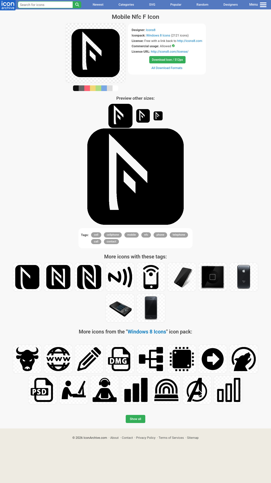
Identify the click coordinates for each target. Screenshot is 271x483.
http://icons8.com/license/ (170, 51)
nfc (146, 234)
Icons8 (150, 30)
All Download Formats (167, 68)
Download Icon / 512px (167, 60)
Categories (126, 4)
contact (111, 241)
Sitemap (193, 438)
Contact (127, 438)
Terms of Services (171, 438)
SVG (152, 4)
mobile (131, 234)
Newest (98, 4)
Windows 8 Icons (158, 35)
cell (96, 234)
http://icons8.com (189, 41)
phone (160, 234)
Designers (230, 4)
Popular (175, 4)
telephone (179, 234)
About (114, 438)
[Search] (77, 4)
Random (202, 4)
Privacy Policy (145, 438)
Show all (135, 419)
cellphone (113, 234)
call (96, 241)
